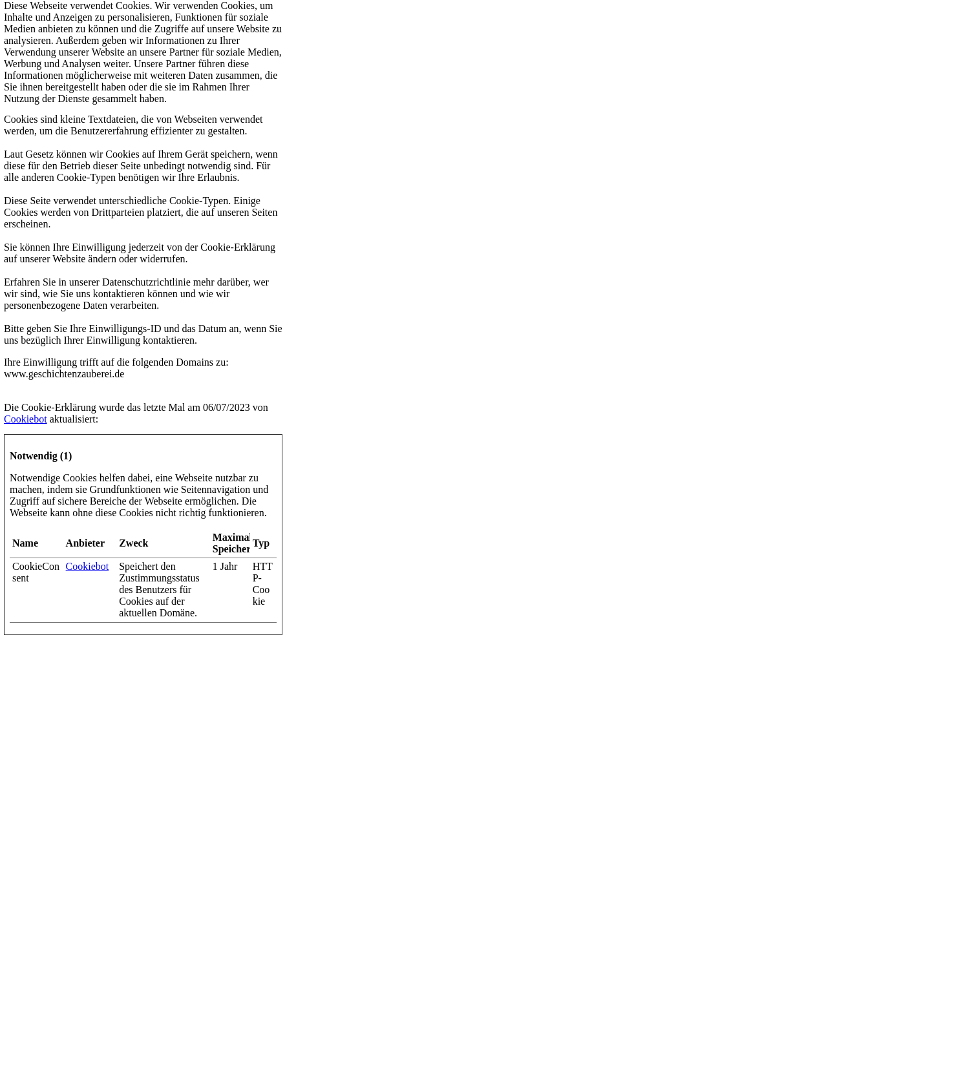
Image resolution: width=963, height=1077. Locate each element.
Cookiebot (25, 418)
